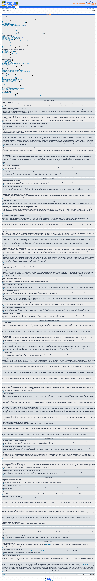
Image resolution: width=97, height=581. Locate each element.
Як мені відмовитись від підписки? (8, 86)
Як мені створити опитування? (7, 39)
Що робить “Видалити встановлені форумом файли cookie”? (13, 25)
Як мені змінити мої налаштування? (8, 28)
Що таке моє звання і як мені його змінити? (10, 32)
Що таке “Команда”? (6, 67)
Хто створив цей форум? (6, 92)
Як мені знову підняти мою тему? (8, 47)
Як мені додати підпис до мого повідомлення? (10, 38)
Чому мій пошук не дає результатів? (9, 78)
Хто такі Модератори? (6, 61)
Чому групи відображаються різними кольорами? (11, 65)
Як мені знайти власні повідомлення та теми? (10, 81)
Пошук (93, 8)
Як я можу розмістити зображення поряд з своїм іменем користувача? (15, 31)
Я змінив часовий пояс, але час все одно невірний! (11, 30)
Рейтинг (12, 6)
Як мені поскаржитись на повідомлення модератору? (12, 44)
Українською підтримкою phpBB (36, 550)
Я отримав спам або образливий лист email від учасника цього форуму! (15, 71)
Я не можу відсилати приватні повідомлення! (10, 69)
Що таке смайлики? (5, 52)
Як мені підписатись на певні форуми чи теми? (11, 85)
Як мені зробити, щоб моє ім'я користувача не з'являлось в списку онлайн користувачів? (18, 19)
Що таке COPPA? (5, 23)
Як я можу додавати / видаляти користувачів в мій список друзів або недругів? (16, 75)
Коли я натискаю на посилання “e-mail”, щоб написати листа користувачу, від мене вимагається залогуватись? (23, 33)
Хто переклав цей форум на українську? (9, 93)
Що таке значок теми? (6, 57)
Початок (3, 574)
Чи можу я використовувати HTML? (8, 51)
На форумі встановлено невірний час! (9, 29)
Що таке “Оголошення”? (6, 55)
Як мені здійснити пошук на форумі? (9, 77)
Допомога (89, 8)
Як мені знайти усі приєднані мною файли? (10, 89)
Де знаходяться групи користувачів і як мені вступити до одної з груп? (15, 63)
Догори (3, 106)
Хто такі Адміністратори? (6, 60)
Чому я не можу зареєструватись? (8, 24)
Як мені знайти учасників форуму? (8, 80)
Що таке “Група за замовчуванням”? (9, 66)
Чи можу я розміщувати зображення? (9, 53)
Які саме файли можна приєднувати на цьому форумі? (12, 88)
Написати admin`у (14, 8)
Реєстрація (7, 8)
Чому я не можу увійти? (6, 17)
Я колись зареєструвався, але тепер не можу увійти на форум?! (14, 22)
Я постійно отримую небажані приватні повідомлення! (12, 70)
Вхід (3, 8)
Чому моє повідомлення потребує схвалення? (10, 46)
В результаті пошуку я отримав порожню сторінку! (11, 79)
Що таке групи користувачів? (7, 62)
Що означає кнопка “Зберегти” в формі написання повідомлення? (14, 45)
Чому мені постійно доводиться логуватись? (10, 18)
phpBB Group (48, 544)
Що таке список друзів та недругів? (8, 74)
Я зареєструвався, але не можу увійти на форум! (11, 21)
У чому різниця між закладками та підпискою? (10, 84)
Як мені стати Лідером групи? (7, 64)
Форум (17, 6)
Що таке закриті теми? (6, 56)
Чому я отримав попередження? (8, 43)
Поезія (8, 6)
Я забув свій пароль (6, 20)
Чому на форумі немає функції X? (8, 94)
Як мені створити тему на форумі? (8, 36)
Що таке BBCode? (5, 50)
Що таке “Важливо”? (6, 54)
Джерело (4, 6)
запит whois (85, 564)
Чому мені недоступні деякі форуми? (9, 42)
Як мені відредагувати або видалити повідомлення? (12, 37)
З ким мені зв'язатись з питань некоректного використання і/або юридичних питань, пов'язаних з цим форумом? (23, 95)
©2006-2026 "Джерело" (5, 576)
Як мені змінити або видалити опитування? (10, 41)
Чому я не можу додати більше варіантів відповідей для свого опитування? (16, 40)
